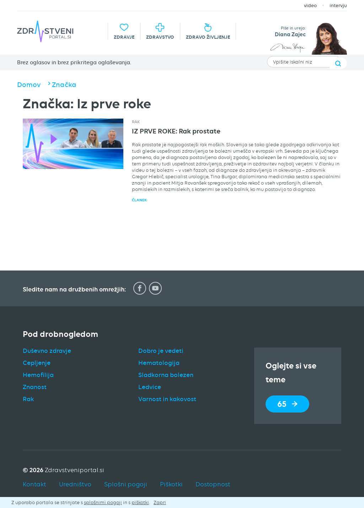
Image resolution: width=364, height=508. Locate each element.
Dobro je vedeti (160, 350)
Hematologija (159, 362)
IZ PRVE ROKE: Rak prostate (176, 131)
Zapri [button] (160, 502)
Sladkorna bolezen (165, 374)
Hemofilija (38, 374)
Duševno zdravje (47, 350)
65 (287, 404)
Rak (136, 121)
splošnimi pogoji (103, 502)
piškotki (140, 502)
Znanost (35, 386)
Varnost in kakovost (167, 399)
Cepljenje (36, 362)
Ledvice (149, 386)
